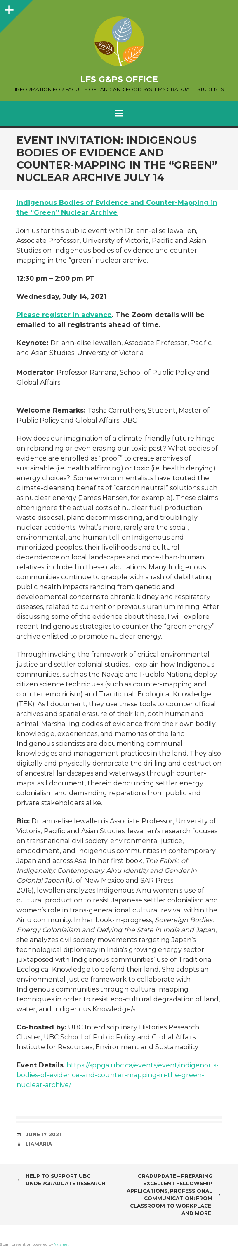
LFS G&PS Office (119, 79)
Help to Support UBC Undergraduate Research (61, 1180)
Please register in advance (64, 315)
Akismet (61, 1244)
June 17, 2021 (43, 1134)
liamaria (39, 1144)
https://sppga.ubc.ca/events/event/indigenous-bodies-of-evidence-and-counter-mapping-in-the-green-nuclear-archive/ (117, 1075)
